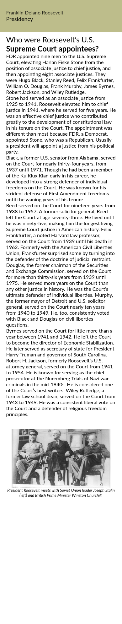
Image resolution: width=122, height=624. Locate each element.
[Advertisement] (61, 562)
